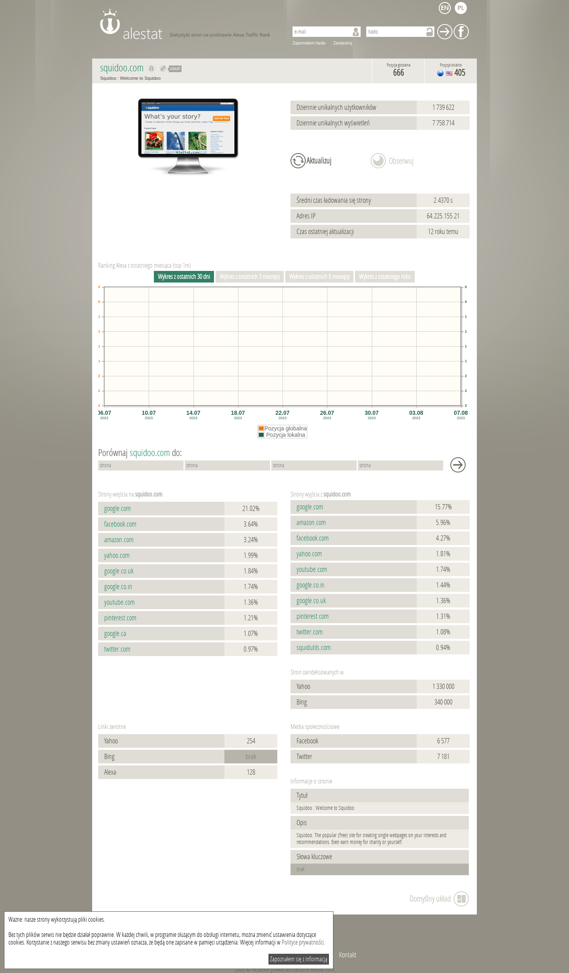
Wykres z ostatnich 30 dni (184, 277)
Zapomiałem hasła (309, 43)
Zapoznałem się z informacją (298, 959)
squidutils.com (314, 647)
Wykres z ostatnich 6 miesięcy (319, 277)
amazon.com (118, 539)
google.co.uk (118, 571)
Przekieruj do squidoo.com (163, 68)
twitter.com (117, 649)
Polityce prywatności (303, 942)
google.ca (115, 633)
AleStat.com (189, 24)
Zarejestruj (342, 43)
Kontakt (347, 955)
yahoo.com (116, 555)
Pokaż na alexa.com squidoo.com (151, 68)
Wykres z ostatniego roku (385, 277)
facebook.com (120, 524)
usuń (175, 68)
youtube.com (119, 602)
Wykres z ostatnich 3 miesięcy (250, 277)
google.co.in (118, 586)
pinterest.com (120, 618)
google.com (117, 508)
